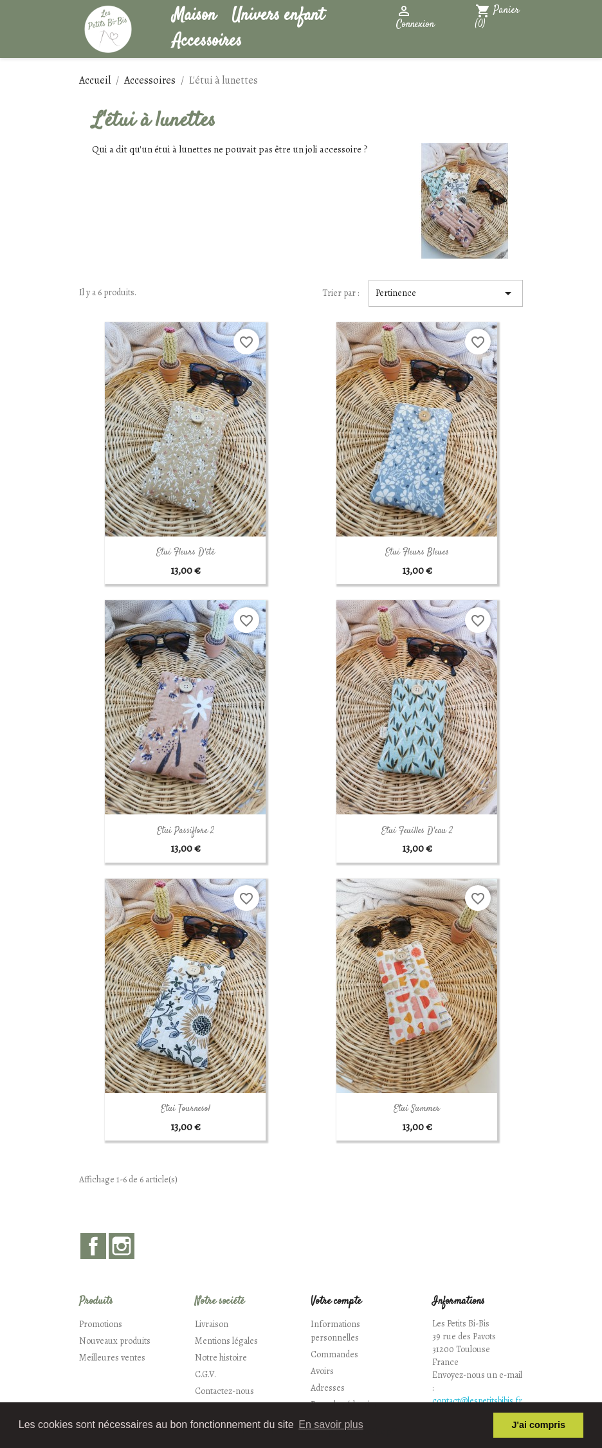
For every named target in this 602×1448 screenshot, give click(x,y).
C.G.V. (205, 1374)
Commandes (334, 1354)
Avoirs (322, 1371)
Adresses (328, 1388)
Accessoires (207, 41)
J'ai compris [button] (538, 1425)
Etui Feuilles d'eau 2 (417, 831)
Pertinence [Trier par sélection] (446, 293)
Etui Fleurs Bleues (417, 552)
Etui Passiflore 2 (185, 831)
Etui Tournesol (185, 1109)
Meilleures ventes (112, 1358)
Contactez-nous (224, 1391)
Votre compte (336, 1301)
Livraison (211, 1324)
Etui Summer (417, 1109)
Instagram (121, 1246)
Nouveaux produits (114, 1341)
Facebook (93, 1246)
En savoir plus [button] (330, 1424)
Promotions (100, 1324)
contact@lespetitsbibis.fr (477, 1401)
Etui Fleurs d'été (185, 552)
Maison (194, 16)
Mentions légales (226, 1341)
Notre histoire (221, 1358)
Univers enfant (278, 16)
